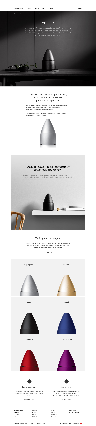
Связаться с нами (29, 399)
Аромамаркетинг (18, 8)
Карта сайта (72, 410)
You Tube (53, 416)
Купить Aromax (66, 399)
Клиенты (37, 8)
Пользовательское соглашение (74, 413)
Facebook (54, 410)
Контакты (50, 8)
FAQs (70, 416)
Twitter (53, 412)
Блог (43, 8)
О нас (34, 412)
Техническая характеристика (28, 13)
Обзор (15, 13)
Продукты (28, 8)
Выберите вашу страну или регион (69, 423)
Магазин (80, 8)
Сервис (34, 414)
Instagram (54, 414)
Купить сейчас (43, 13)
